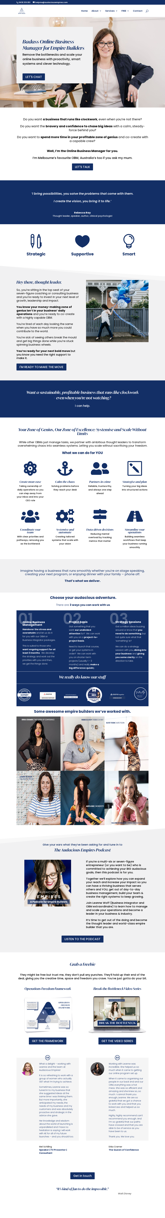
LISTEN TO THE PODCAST (82, 939)
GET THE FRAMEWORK (47, 1041)
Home (84, 11)
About (94, 11)
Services (110, 11)
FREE (123, 11)
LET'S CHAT (34, 77)
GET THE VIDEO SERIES (117, 1041)
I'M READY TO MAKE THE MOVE (41, 367)
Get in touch (82, 1176)
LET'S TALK (82, 167)
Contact (137, 11)
